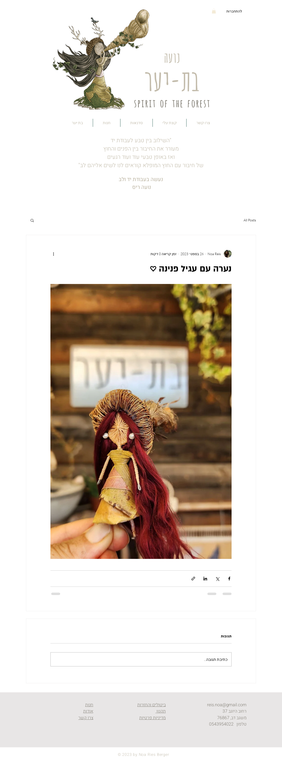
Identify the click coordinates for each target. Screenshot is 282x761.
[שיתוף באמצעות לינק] (193, 578)
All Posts (250, 220)
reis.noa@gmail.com (227, 705)
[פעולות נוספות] (53, 254)
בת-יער (172, 78)
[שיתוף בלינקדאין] (205, 578)
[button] (214, 11)
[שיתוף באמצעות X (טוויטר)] (217, 578)
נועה (172, 56)
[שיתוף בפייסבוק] (229, 578)
